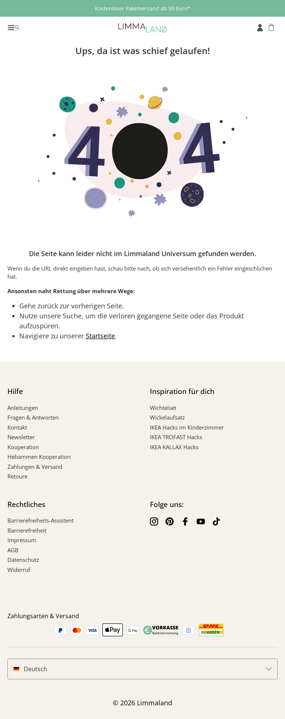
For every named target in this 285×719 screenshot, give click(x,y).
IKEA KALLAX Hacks (174, 447)
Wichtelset (163, 407)
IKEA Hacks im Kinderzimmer (187, 427)
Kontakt (17, 427)
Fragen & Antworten (33, 417)
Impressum (21, 540)
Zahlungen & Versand (34, 466)
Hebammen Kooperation (39, 456)
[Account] (260, 27)
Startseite (100, 335)
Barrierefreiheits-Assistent (40, 520)
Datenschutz (23, 559)
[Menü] (13, 27)
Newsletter (21, 437)
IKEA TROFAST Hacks (176, 437)
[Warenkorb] (271, 27)
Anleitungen (22, 407)
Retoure (17, 476)
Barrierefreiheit (26, 530)
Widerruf (18, 569)
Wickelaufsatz (167, 417)
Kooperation (23, 447)
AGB (13, 550)
